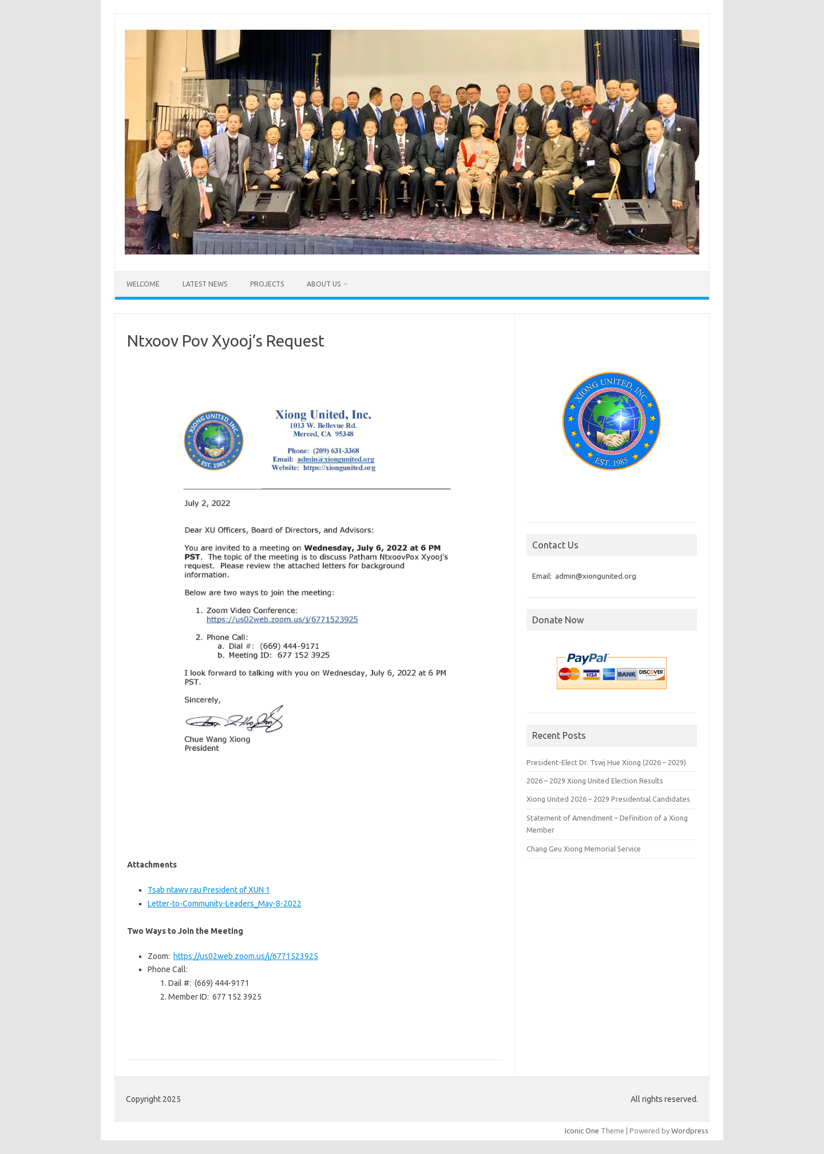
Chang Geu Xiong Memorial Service (583, 849)
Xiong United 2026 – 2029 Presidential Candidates (608, 799)
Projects (267, 284)
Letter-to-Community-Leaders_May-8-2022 (225, 903)
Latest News (205, 284)
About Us (323, 284)
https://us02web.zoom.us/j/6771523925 (245, 956)
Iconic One (582, 1131)
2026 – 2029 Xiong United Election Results (594, 781)
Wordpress (689, 1131)
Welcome (143, 284)
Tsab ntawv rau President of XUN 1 (209, 889)
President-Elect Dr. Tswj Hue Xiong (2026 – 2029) (606, 762)
